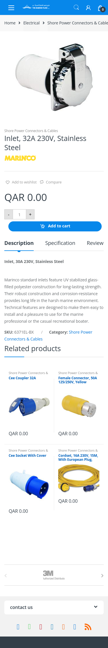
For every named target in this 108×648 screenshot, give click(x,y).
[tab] (19, 245)
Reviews (96, 243)
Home (10, 23)
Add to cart (59, 226)
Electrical (31, 23)
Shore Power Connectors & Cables (31, 130)
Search (76, 7)
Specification (60, 243)
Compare (54, 182)
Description (19, 243)
